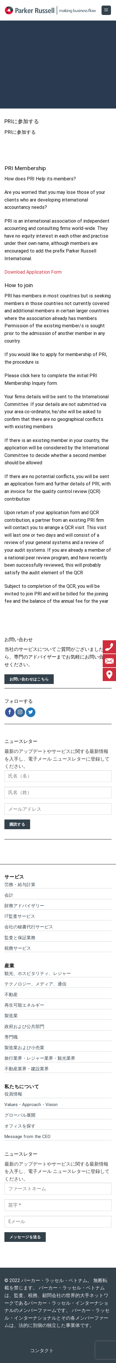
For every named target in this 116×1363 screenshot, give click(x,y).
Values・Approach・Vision (31, 1104)
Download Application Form (33, 272)
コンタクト (42, 1350)
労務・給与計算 (19, 884)
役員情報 (13, 1094)
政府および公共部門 (24, 1026)
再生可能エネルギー (24, 1005)
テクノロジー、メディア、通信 (35, 984)
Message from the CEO (27, 1136)
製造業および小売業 (24, 1047)
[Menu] (106, 10)
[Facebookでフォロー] (10, 712)
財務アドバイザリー (24, 905)
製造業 (11, 1015)
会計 (8, 895)
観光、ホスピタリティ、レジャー (37, 973)
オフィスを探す (19, 1126)
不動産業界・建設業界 (26, 1068)
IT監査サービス (19, 916)
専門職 (11, 1037)
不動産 (11, 994)
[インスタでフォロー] (20, 712)
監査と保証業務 (19, 937)
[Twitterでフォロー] (31, 712)
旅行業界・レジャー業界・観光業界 (39, 1058)
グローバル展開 (19, 1115)
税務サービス (17, 948)
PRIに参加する (20, 132)
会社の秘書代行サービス (28, 926)
